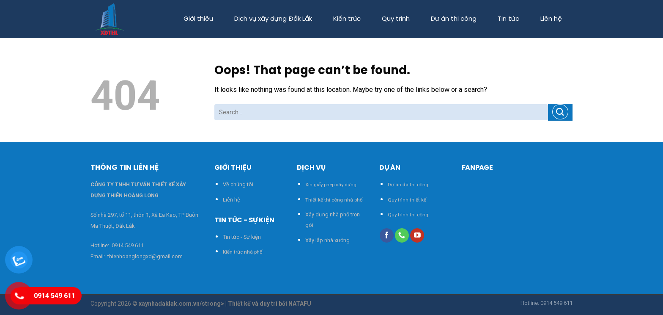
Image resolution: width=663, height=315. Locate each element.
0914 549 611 (127, 245)
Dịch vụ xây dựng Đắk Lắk (273, 19)
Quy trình (396, 19)
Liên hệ (551, 19)
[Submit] (560, 112)
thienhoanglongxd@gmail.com (144, 256)
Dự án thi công (454, 19)
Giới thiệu (198, 19)
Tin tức (508, 19)
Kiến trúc (347, 19)
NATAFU (299, 303)
